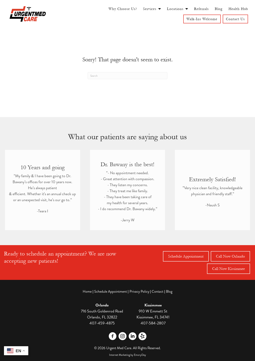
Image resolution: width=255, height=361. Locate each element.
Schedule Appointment (110, 291)
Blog (169, 291)
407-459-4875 (102, 323)
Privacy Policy (139, 291)
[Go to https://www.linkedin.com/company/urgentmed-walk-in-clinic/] (132, 336)
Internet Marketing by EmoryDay (127, 355)
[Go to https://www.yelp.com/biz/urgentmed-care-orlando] (142, 336)
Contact (157, 291)
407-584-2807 (153, 323)
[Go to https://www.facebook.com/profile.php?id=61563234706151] (113, 336)
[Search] (127, 75)
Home (87, 291)
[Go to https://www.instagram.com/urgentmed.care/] (123, 336)
